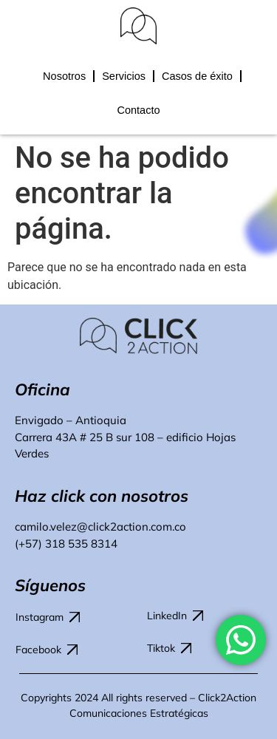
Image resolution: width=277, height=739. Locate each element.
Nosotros (64, 76)
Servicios (124, 76)
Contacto (138, 110)
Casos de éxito (197, 76)
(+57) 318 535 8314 (66, 544)
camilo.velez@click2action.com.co (100, 527)
